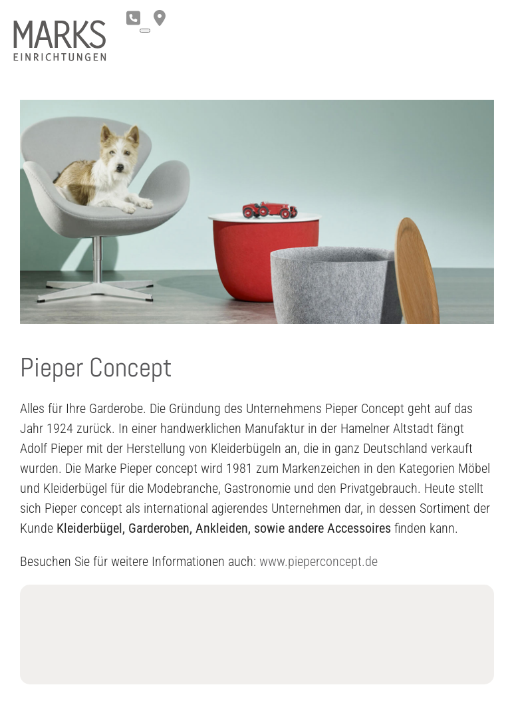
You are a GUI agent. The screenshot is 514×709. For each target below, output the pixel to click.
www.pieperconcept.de (318, 561)
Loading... (257, 634)
